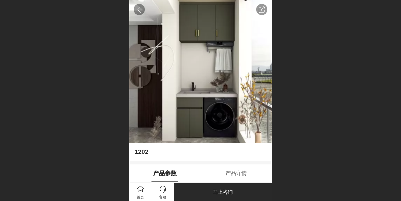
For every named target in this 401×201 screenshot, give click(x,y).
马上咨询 (223, 192)
